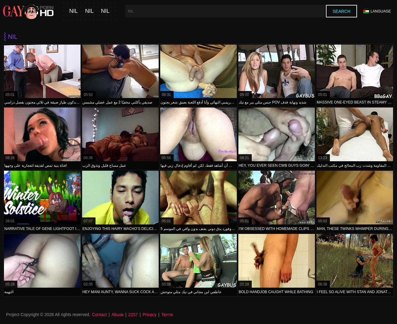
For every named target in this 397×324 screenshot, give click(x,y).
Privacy (150, 314)
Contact (99, 314)
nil (73, 11)
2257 (133, 314)
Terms (167, 314)
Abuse (117, 314)
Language (377, 11)
